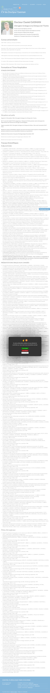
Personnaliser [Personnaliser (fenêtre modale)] (25, 352)
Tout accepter (25, 348)
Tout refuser (25, 350)
